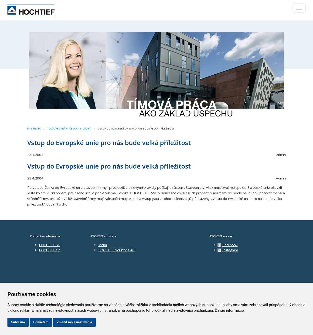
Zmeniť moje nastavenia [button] (74, 322)
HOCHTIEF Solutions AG (116, 250)
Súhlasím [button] (18, 322)
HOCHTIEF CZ (49, 250)
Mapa (102, 245)
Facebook (228, 245)
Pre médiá (34, 128)
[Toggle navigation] (299, 8)
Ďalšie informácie (229, 310)
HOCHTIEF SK (49, 245)
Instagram (228, 250)
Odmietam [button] (40, 322)
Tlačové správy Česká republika (69, 128)
